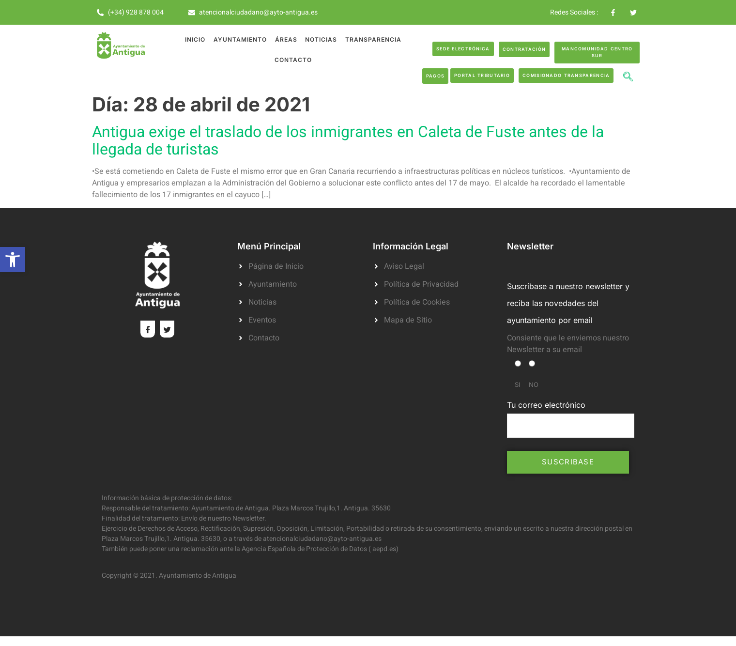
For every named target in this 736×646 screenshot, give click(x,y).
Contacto (293, 59)
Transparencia (372, 39)
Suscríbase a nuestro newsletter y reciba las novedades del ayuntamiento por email (568, 303)
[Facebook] (147, 329)
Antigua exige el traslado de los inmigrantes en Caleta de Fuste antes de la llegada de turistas (348, 141)
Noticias (321, 39)
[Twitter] (167, 329)
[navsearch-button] (628, 78)
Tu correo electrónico (570, 419)
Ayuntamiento (240, 39)
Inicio (195, 39)
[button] (12, 259)
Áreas (286, 39)
